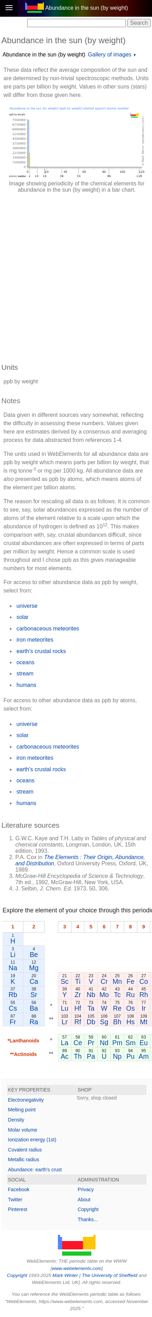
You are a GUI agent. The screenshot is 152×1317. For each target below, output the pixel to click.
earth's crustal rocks (41, 651)
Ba (34, 1008)
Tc (117, 994)
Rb (12, 994)
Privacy (86, 1189)
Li (12, 954)
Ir (144, 1008)
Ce (78, 1043)
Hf (77, 1008)
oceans (25, 662)
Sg (104, 1022)
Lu (64, 1008)
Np (117, 1056)
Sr (33, 994)
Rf (77, 1022)
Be (34, 954)
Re (117, 1008)
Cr (103, 981)
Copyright (88, 1209)
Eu (143, 1043)
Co (143, 981)
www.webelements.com (76, 1268)
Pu (130, 1056)
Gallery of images (109, 55)
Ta (91, 1008)
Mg (34, 968)
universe (26, 606)
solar (22, 617)
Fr (13, 1022)
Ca (34, 981)
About (84, 1199)
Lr (65, 1022)
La (64, 1043)
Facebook (18, 1189)
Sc (65, 981)
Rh (143, 994)
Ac (65, 1056)
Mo (104, 994)
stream (24, 673)
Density (16, 1120)
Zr (78, 994)
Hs (130, 1022)
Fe (131, 981)
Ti (77, 981)
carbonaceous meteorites (47, 628)
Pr (91, 1043)
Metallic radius (23, 1159)
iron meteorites (34, 640)
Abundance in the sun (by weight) (43, 55)
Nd (104, 1043)
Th (78, 1056)
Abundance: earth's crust (35, 1169)
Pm (117, 1043)
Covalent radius (25, 1150)
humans (26, 685)
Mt (143, 1022)
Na (12, 968)
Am (144, 1056)
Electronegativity (26, 1100)
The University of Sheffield (110, 1275)
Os (130, 1008)
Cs (13, 1008)
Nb (90, 994)
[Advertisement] (76, 275)
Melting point (22, 1109)
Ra (34, 1022)
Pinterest (17, 1209)
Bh (117, 1022)
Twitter (15, 1199)
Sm (131, 1043)
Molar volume (22, 1130)
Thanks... (88, 1219)
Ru (130, 994)
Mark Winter (65, 1275)
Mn (117, 981)
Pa (91, 1056)
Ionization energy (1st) (32, 1139)
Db (90, 1022)
